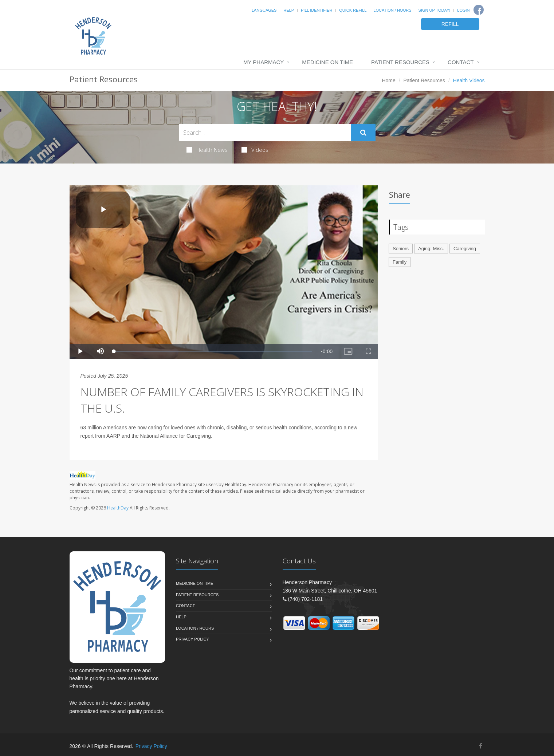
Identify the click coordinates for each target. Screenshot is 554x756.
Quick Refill (352, 10)
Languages (264, 10)
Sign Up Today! (435, 10)
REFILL (450, 24)
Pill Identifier (316, 10)
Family (399, 262)
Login (463, 10)
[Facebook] (479, 10)
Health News (207, 149)
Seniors (401, 248)
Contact (461, 62)
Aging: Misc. (431, 248)
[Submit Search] (363, 132)
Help (288, 10)
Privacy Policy (192, 639)
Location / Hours (392, 10)
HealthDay (118, 508)
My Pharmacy (263, 62)
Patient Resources (400, 62)
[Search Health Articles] (265, 132)
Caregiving (464, 248)
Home (388, 80)
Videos (254, 149)
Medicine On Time (327, 62)
